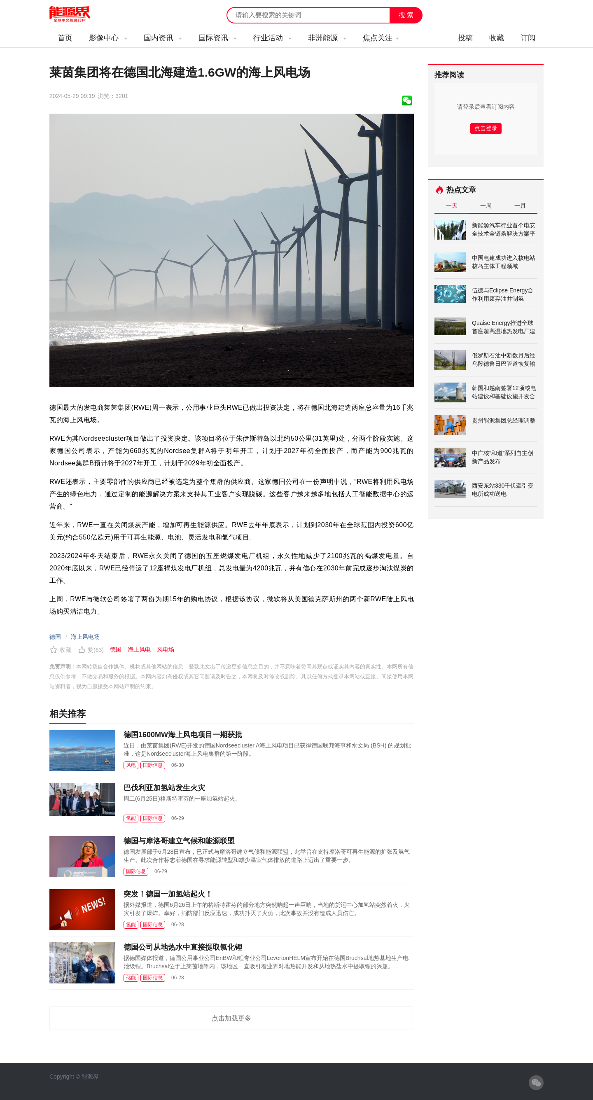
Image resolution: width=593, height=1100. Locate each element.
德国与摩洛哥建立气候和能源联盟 (179, 841)
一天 (452, 205)
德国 (55, 636)
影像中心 (108, 38)
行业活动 (272, 38)
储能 (131, 978)
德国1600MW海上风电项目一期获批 (183, 735)
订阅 (528, 38)
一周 (486, 205)
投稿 (465, 38)
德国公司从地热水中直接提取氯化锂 (183, 947)
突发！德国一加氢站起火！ (168, 894)
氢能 (131, 818)
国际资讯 (217, 38)
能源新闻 (77, 14)
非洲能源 (327, 38)
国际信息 (153, 765)
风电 (131, 765)
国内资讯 (163, 38)
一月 (520, 205)
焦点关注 (381, 38)
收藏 (496, 38)
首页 (65, 38)
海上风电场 (85, 636)
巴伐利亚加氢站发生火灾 (164, 788)
